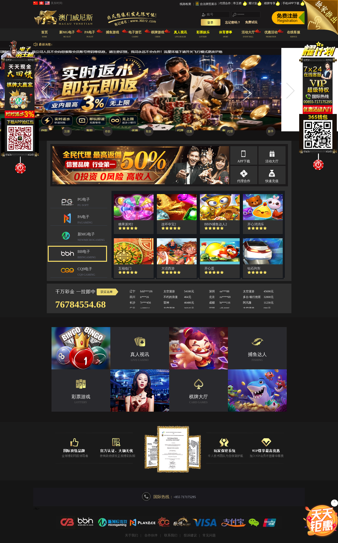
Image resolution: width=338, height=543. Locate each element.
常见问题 (209, 535)
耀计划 (255, 3)
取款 (148, 131)
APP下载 (243, 161)
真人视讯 (139, 357)
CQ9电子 (92, 272)
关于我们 (131, 535)
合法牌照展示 (208, 4)
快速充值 (271, 181)
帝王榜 (240, 3)
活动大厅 (271, 161)
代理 (230, 131)
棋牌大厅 (198, 399)
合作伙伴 (151, 535)
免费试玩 (251, 22)
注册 (67, 131)
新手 (271, 131)
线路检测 (185, 4)
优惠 (189, 131)
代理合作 (225, 3)
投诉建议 (190, 535)
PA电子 (92, 220)
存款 (108, 131)
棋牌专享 (272, 3)
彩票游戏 (81, 399)
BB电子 (92, 255)
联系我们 (170, 535)
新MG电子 (92, 237)
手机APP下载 (293, 3)
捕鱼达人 (257, 357)
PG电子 (92, 202)
